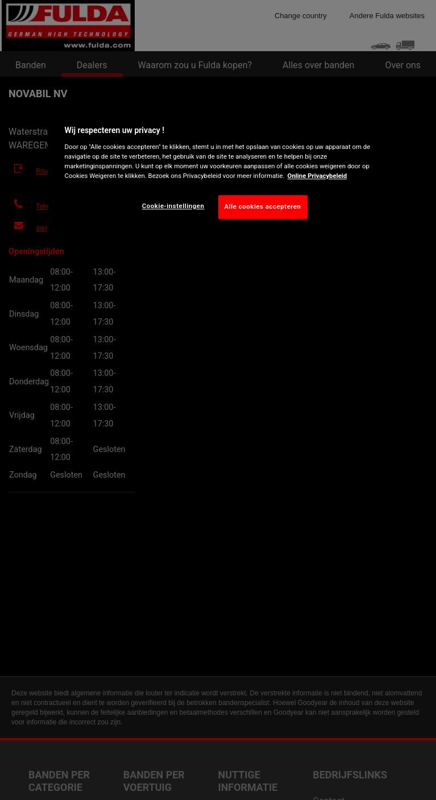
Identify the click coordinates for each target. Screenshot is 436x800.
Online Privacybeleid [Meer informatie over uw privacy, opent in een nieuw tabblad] (317, 176)
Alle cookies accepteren (263, 206)
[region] (218, 169)
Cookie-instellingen (173, 206)
